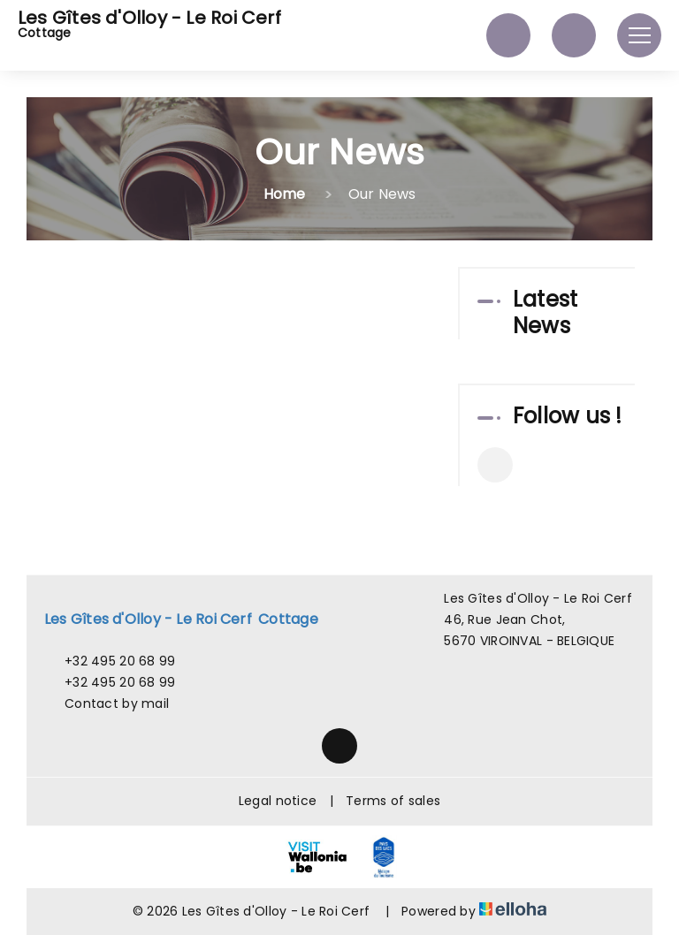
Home (284, 194)
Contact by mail (106, 703)
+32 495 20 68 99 (109, 661)
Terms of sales (393, 801)
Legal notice (278, 801)
